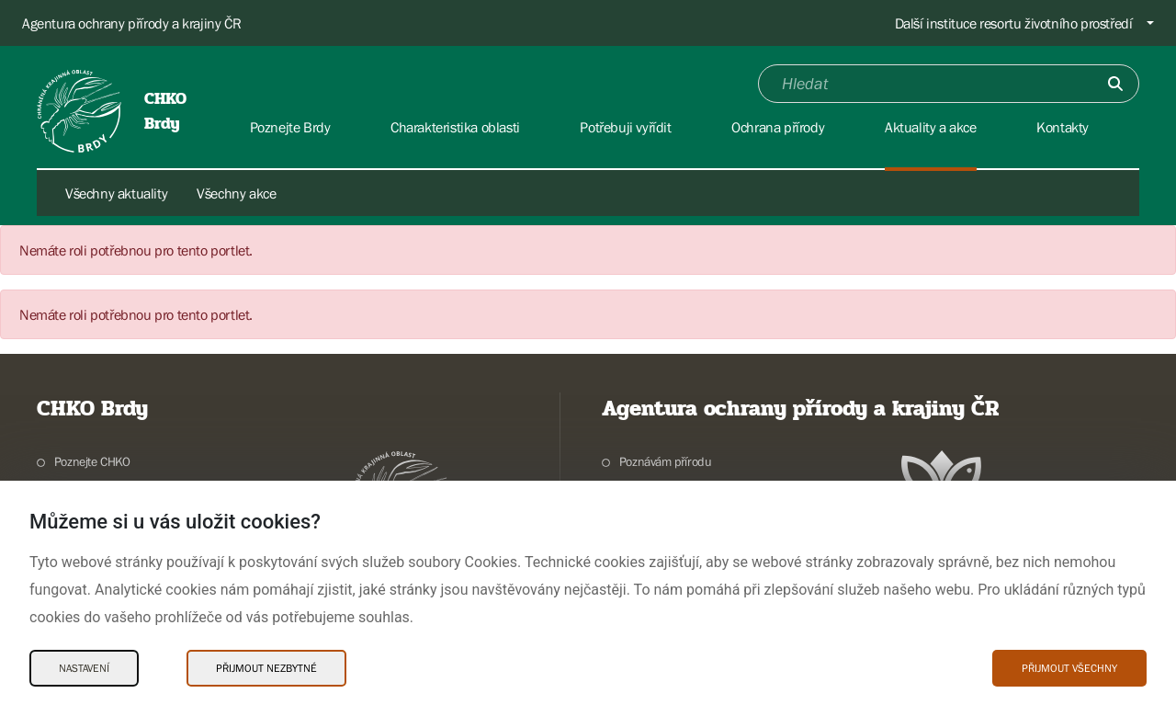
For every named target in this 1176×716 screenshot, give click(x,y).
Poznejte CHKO (92, 461)
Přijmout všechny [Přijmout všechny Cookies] (1069, 668)
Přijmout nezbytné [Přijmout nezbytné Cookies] (266, 668)
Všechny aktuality (116, 193)
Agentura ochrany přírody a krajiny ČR (131, 23)
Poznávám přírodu (665, 461)
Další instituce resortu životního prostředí (1014, 23)
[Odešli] (1115, 83)
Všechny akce (236, 193)
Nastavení (84, 668)
